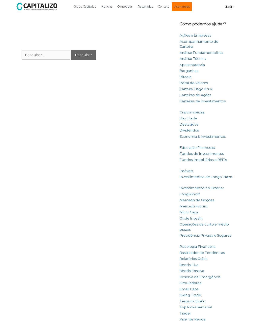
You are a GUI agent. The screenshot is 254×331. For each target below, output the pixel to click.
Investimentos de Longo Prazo (206, 177)
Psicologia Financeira (198, 247)
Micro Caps (189, 212)
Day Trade (188, 118)
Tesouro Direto (192, 301)
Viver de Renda (193, 319)
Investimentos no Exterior (202, 188)
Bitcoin (186, 77)
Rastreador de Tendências (202, 253)
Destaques (189, 124)
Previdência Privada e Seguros (205, 235)
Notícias (106, 6)
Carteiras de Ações (195, 95)
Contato (163, 6)
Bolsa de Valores (194, 83)
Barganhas (189, 71)
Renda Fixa (189, 265)
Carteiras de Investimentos (203, 101)
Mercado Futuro (194, 206)
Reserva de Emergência (200, 277)
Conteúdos (125, 6)
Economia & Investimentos (203, 136)
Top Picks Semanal (196, 307)
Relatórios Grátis (193, 259)
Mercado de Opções (197, 200)
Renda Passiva (192, 271)
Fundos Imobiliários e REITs (203, 160)
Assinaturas (182, 6)
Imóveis (186, 171)
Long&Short (190, 194)
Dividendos (189, 130)
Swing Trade (190, 295)
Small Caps (189, 289)
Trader (185, 313)
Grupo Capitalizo (85, 6)
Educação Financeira (197, 148)
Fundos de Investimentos (202, 154)
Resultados (145, 6)
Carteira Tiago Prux (196, 89)
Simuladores (190, 283)
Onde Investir (191, 218)
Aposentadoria (192, 65)
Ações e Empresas (195, 35)
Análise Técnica (193, 59)
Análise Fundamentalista (201, 53)
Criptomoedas (192, 112)
